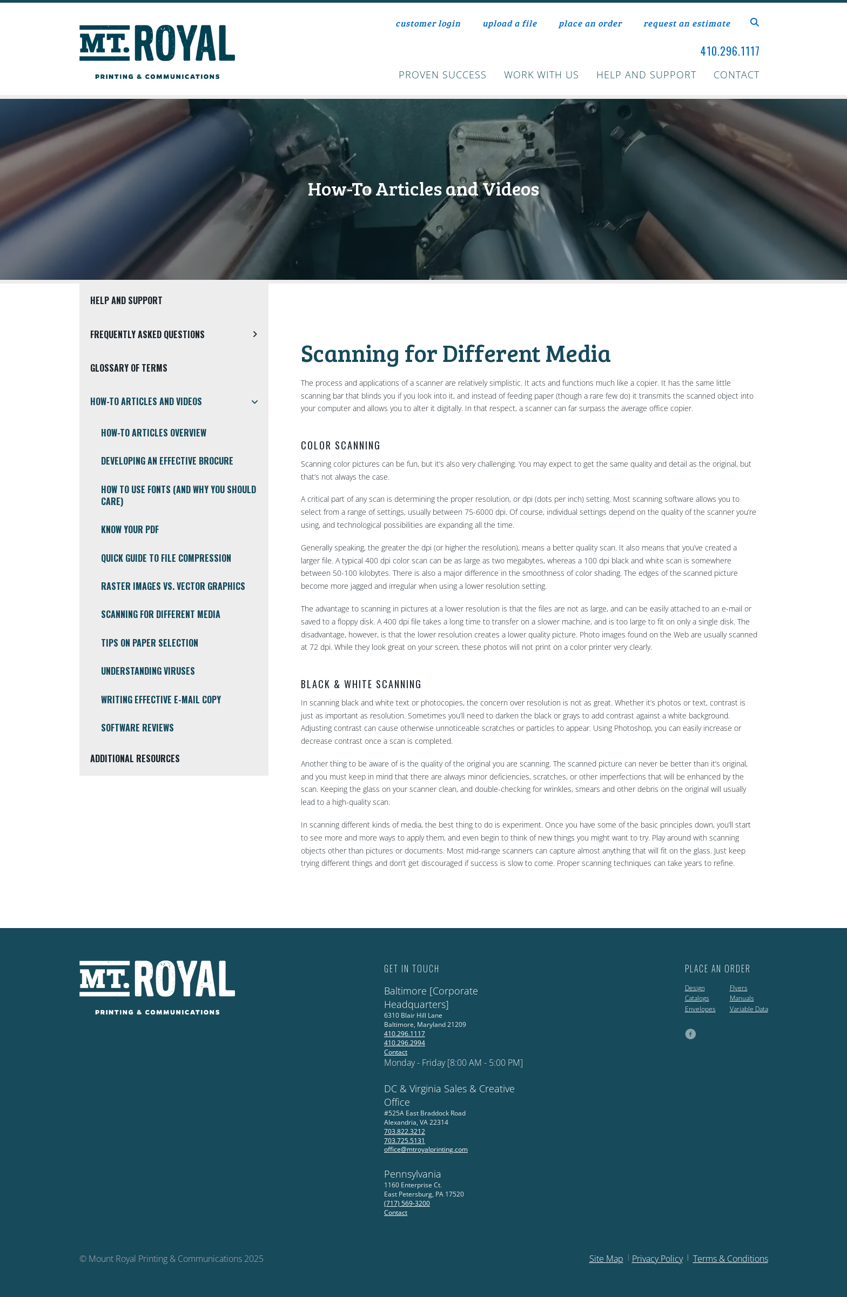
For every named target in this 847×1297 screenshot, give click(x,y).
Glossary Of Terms (128, 367)
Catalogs (697, 998)
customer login (428, 23)
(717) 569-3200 (407, 1203)
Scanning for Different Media (160, 614)
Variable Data (749, 1008)
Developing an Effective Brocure (167, 460)
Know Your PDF (130, 529)
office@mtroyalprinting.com (426, 1149)
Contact (736, 74)
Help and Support (646, 74)
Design (695, 987)
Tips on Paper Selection (149, 642)
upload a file (509, 23)
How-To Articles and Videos (179, 401)
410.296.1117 (730, 51)
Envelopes (700, 1008)
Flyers (739, 987)
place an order (590, 23)
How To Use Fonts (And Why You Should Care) (178, 495)
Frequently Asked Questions (179, 334)
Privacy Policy (657, 1259)
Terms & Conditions (730, 1259)
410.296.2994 (404, 1042)
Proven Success (443, 74)
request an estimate (686, 23)
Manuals (742, 998)
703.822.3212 (404, 1131)
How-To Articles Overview (153, 432)
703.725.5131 (404, 1140)
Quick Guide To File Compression (166, 558)
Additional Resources (135, 758)
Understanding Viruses (148, 670)
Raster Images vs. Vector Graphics (173, 586)
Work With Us (541, 74)
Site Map (606, 1259)
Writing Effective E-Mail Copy (161, 699)
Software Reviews (137, 727)
